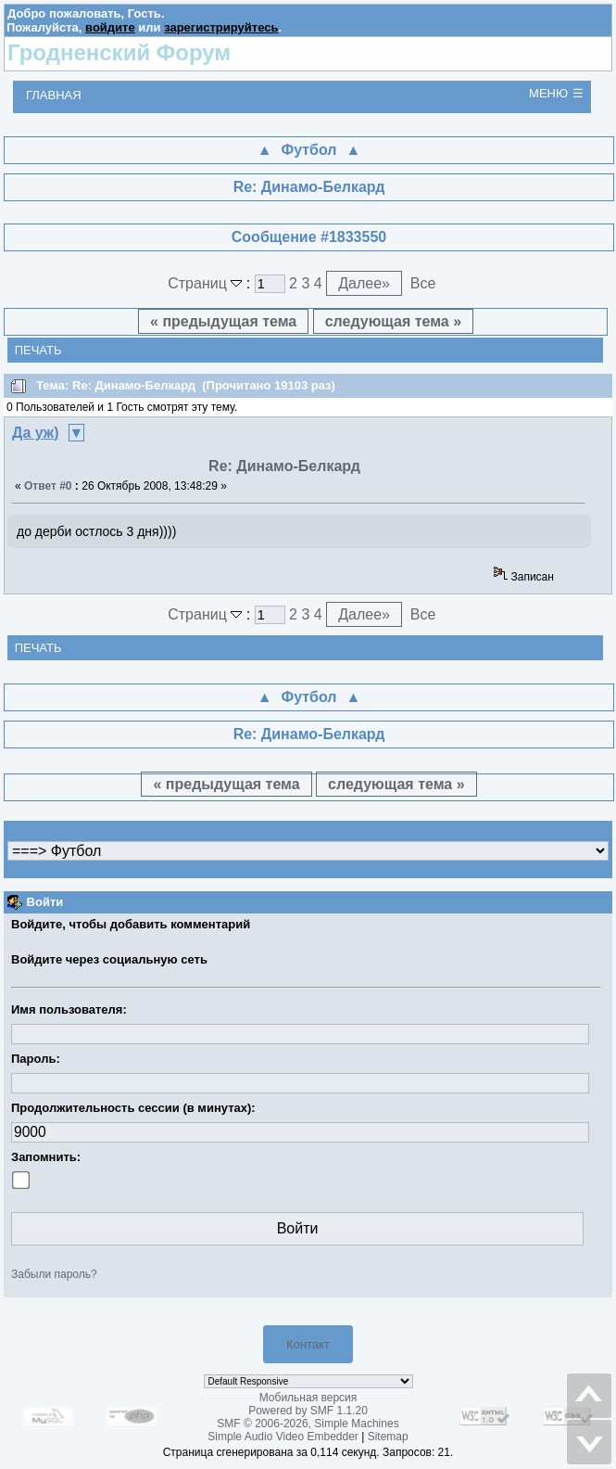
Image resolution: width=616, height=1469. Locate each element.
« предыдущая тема (223, 321)
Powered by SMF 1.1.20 (308, 1410)
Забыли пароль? (54, 1274)
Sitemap (388, 1436)
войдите (110, 27)
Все (423, 283)
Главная (54, 95)
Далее (364, 283)
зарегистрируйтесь (221, 27)
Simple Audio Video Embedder (282, 1436)
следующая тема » (393, 321)
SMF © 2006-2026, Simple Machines (307, 1423)
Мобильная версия (308, 1397)
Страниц (207, 283)
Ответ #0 (48, 485)
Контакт (308, 1344)
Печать (38, 350)
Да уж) (35, 433)
